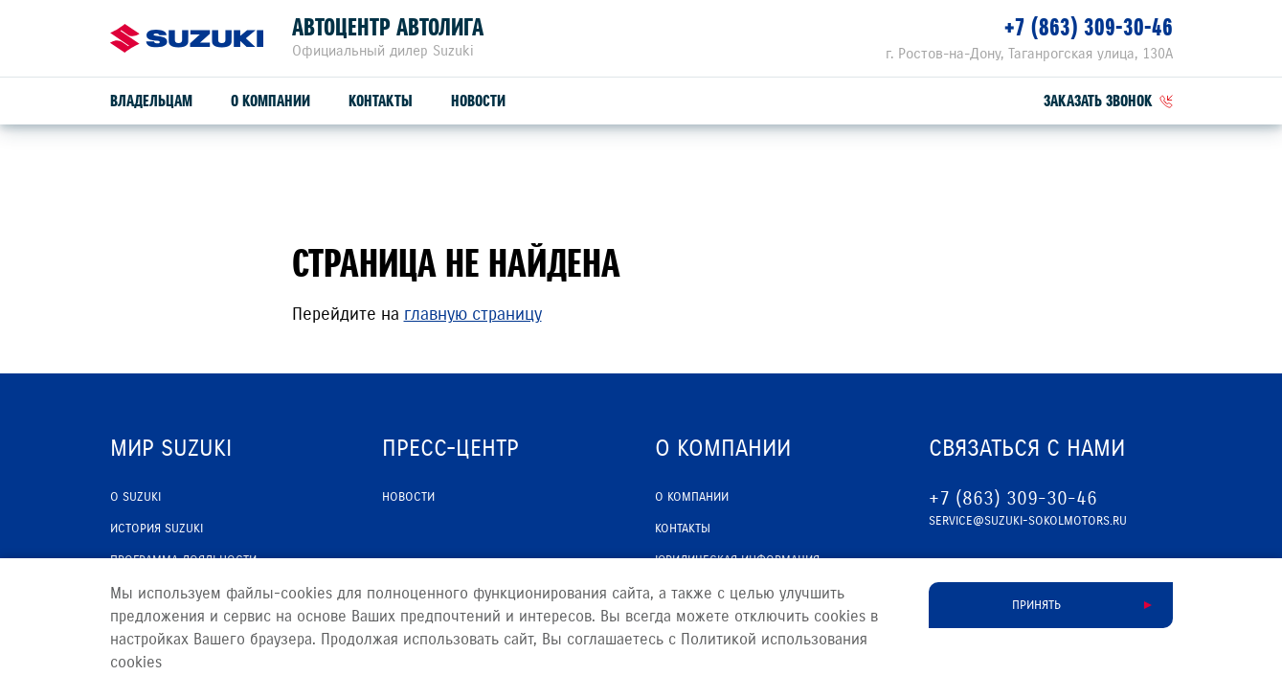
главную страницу (473, 314)
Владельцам (151, 101)
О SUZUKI (135, 497)
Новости (478, 101)
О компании (270, 101)
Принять (1036, 605)
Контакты (381, 101)
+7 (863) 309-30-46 (1088, 27)
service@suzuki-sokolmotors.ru (1028, 521)
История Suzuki (156, 528)
